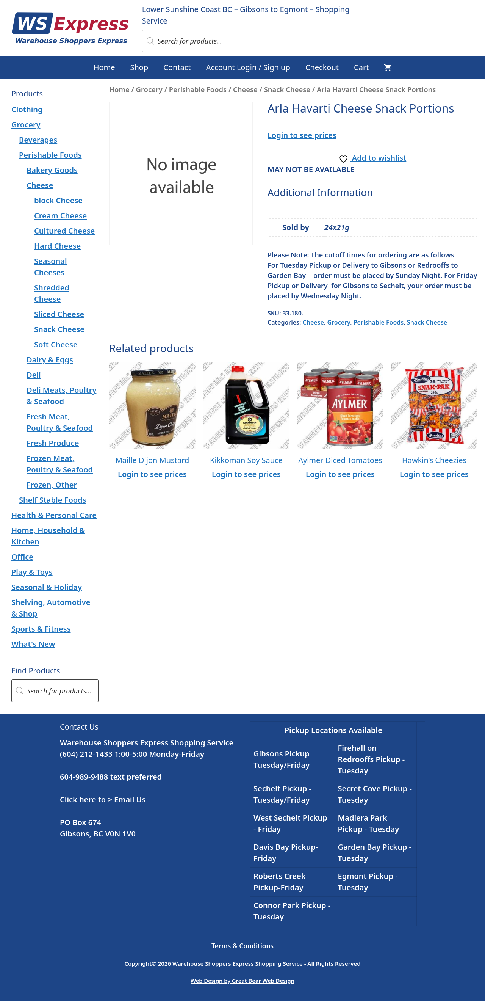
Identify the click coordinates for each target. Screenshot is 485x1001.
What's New (33, 644)
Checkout (322, 67)
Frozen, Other (52, 485)
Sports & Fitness (41, 629)
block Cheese (58, 200)
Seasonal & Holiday (46, 587)
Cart (361, 67)
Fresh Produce (53, 443)
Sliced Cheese (59, 314)
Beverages (38, 140)
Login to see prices (302, 135)
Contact (177, 67)
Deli (34, 375)
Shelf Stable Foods (52, 500)
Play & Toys (32, 572)
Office (22, 557)
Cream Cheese (60, 215)
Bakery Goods (52, 170)
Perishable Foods (198, 89)
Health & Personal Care (54, 515)
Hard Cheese (57, 246)
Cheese (245, 89)
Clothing (27, 109)
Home (104, 67)
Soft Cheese (56, 344)
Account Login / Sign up (248, 67)
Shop (139, 67)
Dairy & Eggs (50, 360)
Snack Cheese (287, 89)
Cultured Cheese (64, 231)
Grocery (149, 89)
